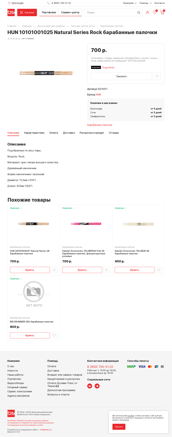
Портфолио (49, 12)
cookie (131, 415)
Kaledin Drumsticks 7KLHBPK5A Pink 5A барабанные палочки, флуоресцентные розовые (83, 254)
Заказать (121, 76)
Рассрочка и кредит (92, 132)
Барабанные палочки (99, 124)
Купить (29, 269)
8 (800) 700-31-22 (100, 367)
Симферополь (97, 116)
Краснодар (96, 108)
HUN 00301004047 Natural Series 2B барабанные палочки (29, 252)
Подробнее (108, 67)
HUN (98, 94)
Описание (13, 132)
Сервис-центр (70, 12)
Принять (119, 426)
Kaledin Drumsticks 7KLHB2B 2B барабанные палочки (132, 252)
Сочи (93, 112)
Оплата (53, 132)
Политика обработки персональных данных (27, 421)
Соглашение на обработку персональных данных (30, 423)
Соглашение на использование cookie (25, 425)
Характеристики (34, 132)
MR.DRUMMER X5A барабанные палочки (31, 322)
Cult (46, 430)
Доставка (69, 132)
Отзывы (114, 132)
